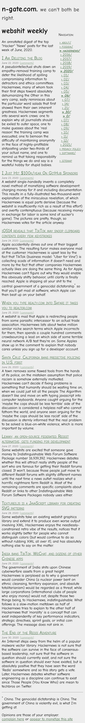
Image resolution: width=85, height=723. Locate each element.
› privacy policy (70, 149)
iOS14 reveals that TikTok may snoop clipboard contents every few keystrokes (41, 233)
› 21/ (65, 108)
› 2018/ (66, 63)
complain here (13, 719)
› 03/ (65, 83)
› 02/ (65, 79)
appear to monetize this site (51, 719)
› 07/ (66, 100)
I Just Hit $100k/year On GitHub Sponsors (40, 173)
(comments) (27, 63)
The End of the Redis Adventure (29, 632)
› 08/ (65, 124)
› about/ (65, 42)
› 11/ (64, 137)
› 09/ (65, 128)
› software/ (67, 153)
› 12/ (65, 141)
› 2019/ (66, 67)
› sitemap (65, 161)
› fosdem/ (66, 47)
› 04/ (65, 87)
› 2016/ (66, 55)
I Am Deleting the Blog (22, 58)
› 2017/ (66, 59)
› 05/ (65, 92)
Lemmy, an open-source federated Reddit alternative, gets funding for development (36, 439)
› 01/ (65, 75)
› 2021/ (66, 145)
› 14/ (65, 104)
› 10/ (65, 132)
